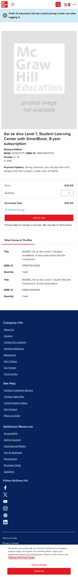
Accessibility (11, 433)
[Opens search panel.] (58, 4)
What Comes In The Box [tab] (18, 240)
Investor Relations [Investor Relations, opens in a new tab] (14, 348)
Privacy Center (11, 543)
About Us (9, 329)
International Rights (15, 446)
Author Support (12, 440)
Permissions (10, 459)
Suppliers (9, 471)
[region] (39, 561)
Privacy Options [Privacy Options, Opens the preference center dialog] (39, 565)
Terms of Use (10, 538)
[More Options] (74, 4)
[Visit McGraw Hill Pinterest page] (5, 515)
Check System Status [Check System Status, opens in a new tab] (15, 403)
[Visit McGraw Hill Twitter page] (5, 494)
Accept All (39, 571)
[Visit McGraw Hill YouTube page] (5, 501)
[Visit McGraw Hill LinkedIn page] (5, 522)
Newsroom (10, 355)
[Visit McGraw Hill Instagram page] (5, 508)
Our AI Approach (13, 452)
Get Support (10, 409)
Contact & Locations (15, 342)
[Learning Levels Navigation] (12, 4)
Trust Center (11, 374)
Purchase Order (12, 465)
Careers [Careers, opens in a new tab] (8, 336)
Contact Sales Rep (14, 396)
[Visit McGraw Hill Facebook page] (5, 487)
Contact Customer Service (18, 390)
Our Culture (10, 361)
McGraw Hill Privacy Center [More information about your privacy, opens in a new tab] (21, 558)
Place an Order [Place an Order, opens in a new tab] (12, 415)
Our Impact (10, 368)
